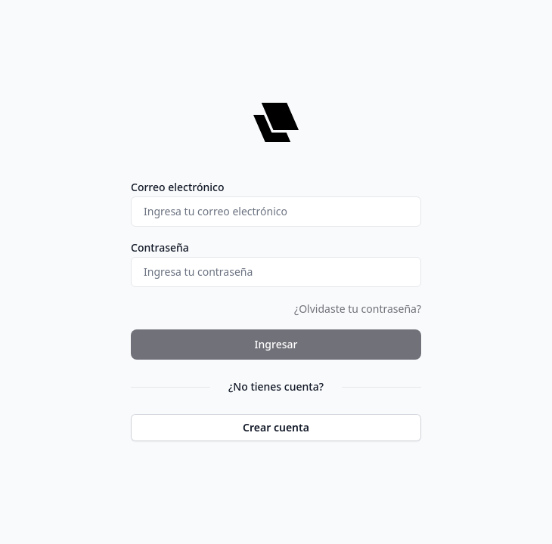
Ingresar (276, 344)
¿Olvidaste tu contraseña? (357, 308)
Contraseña (160, 247)
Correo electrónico (178, 187)
